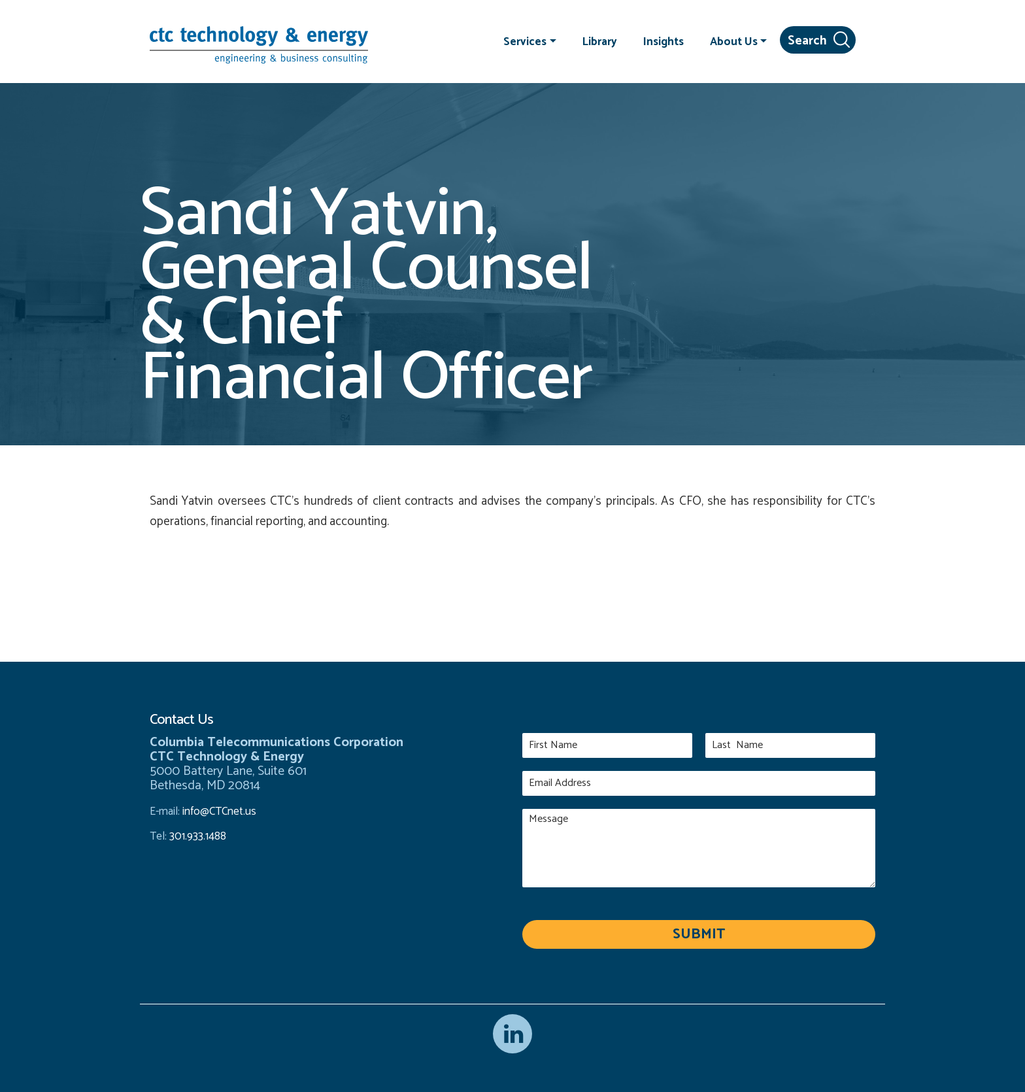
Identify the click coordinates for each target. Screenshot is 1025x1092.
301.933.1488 (196, 836)
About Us (734, 41)
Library (599, 41)
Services (524, 41)
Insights (663, 41)
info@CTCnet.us (219, 811)
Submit (699, 934)
